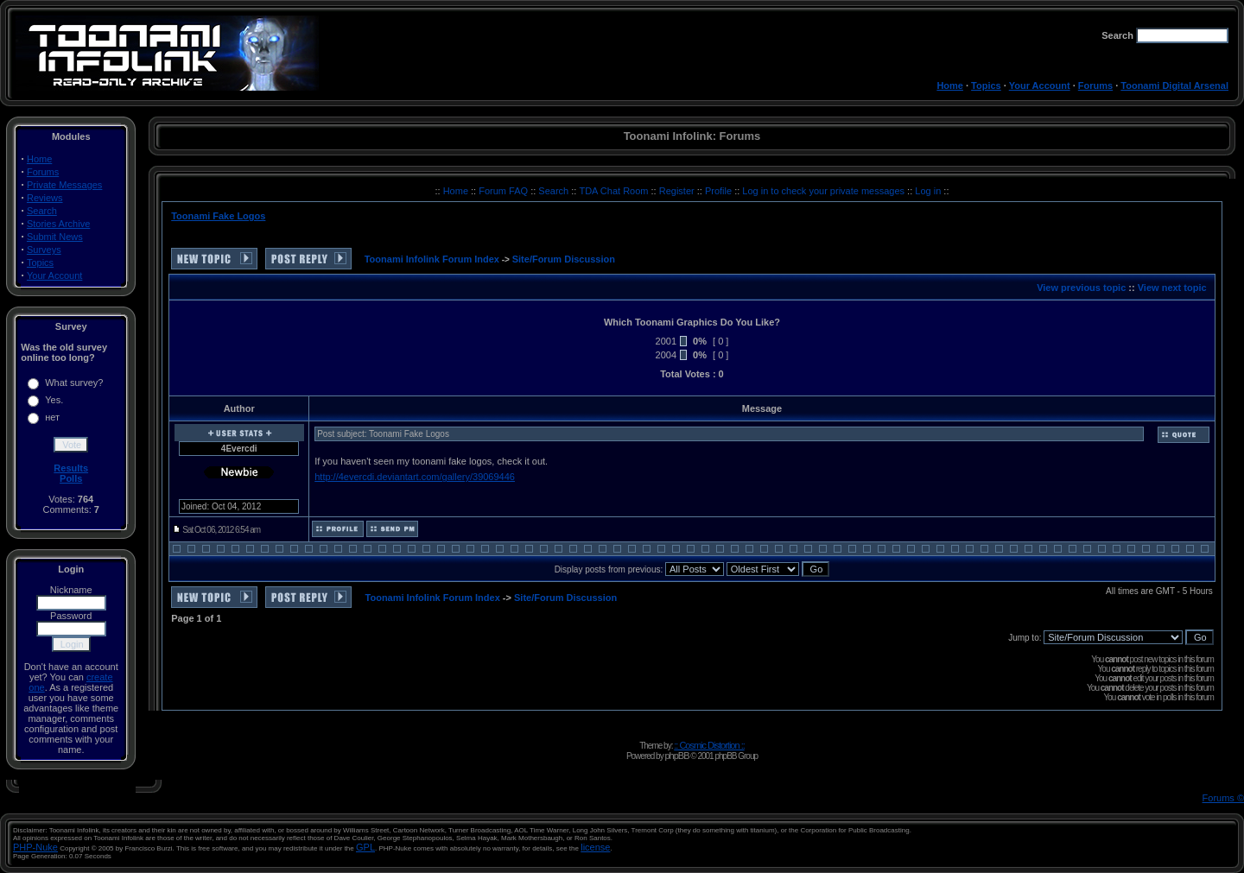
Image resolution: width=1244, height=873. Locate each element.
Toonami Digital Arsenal (1174, 85)
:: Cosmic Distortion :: (709, 745)
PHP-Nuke (35, 847)
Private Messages (64, 185)
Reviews (45, 198)
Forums (1095, 85)
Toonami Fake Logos (218, 216)
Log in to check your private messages (824, 191)
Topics (986, 85)
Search (42, 211)
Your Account (1039, 85)
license (595, 847)
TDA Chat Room (615, 191)
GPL (365, 847)
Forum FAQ (504, 191)
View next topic (1172, 287)
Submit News (55, 236)
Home (949, 85)
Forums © (1223, 798)
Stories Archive (58, 223)
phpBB (676, 755)
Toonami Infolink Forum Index (432, 259)
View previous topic (1081, 287)
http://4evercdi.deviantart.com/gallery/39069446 (414, 476)
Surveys (44, 249)
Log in (928, 191)
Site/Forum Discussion (563, 259)
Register (678, 191)
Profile (719, 191)
